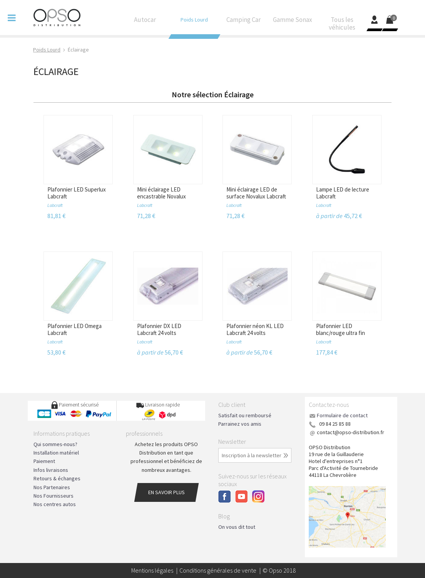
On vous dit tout (236, 526)
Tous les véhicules (341, 25)
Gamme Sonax (292, 21)
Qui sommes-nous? (55, 444)
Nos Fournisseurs (53, 495)
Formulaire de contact (342, 415)
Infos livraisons (50, 469)
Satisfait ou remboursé (244, 415)
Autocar (144, 21)
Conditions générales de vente (217, 570)
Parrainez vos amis (239, 423)
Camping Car (243, 21)
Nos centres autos (54, 504)
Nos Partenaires (51, 487)
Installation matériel (56, 452)
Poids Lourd (194, 21)
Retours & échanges (56, 478)
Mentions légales (152, 570)
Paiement (44, 461)
